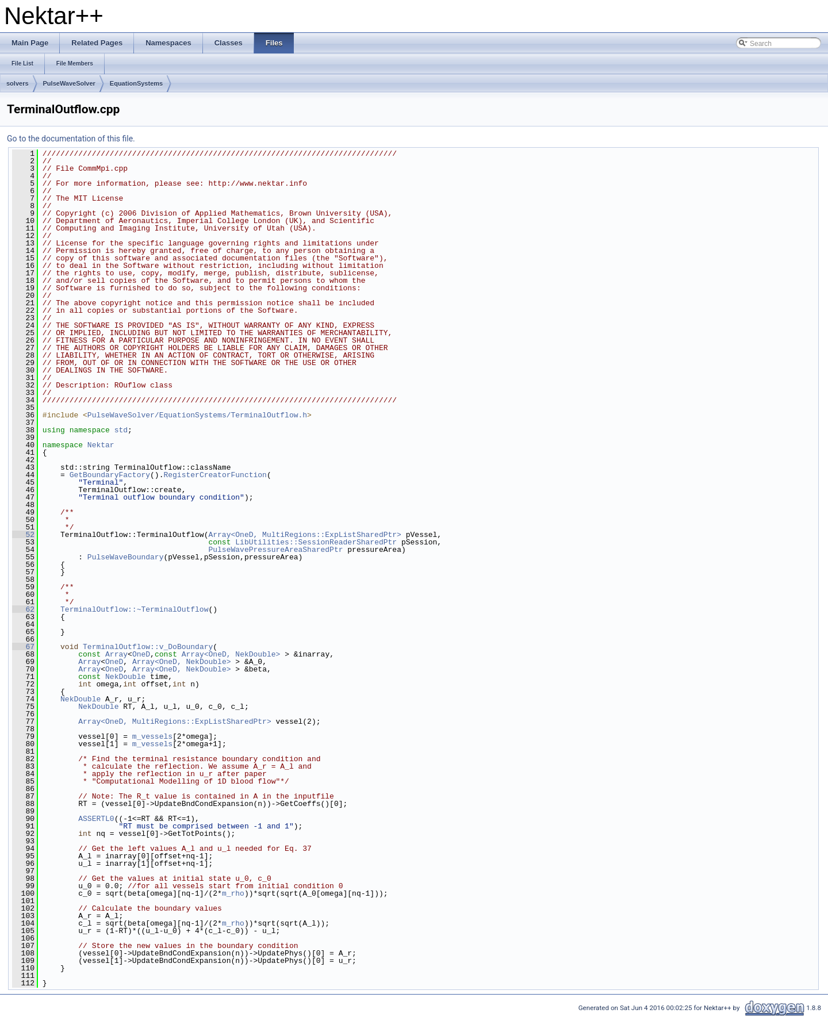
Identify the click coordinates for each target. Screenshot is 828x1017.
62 (23, 609)
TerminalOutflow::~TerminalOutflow (134, 609)
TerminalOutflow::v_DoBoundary (148, 647)
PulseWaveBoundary (125, 557)
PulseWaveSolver (69, 83)
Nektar (100, 445)
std (121, 430)
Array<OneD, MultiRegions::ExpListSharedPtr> (304, 534)
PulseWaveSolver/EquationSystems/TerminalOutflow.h (197, 415)
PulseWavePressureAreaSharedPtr (275, 549)
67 (23, 647)
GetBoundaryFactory (110, 475)
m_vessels (152, 736)
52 (23, 534)
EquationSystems (136, 83)
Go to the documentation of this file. (71, 138)
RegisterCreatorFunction (214, 475)
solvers (17, 83)
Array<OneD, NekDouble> (231, 654)
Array (116, 654)
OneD (141, 654)
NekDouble (125, 676)
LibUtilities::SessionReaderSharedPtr (316, 542)
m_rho (233, 893)
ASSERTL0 (96, 818)
